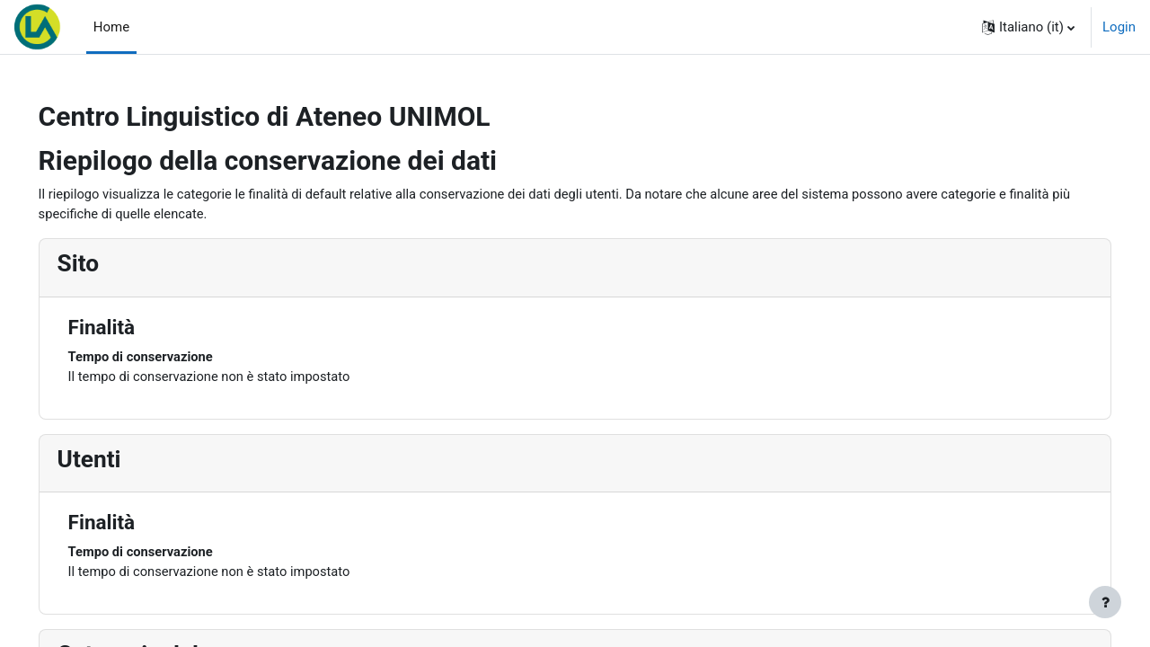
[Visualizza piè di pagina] (1105, 602)
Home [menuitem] (111, 27)
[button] (1028, 27)
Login (1119, 27)
